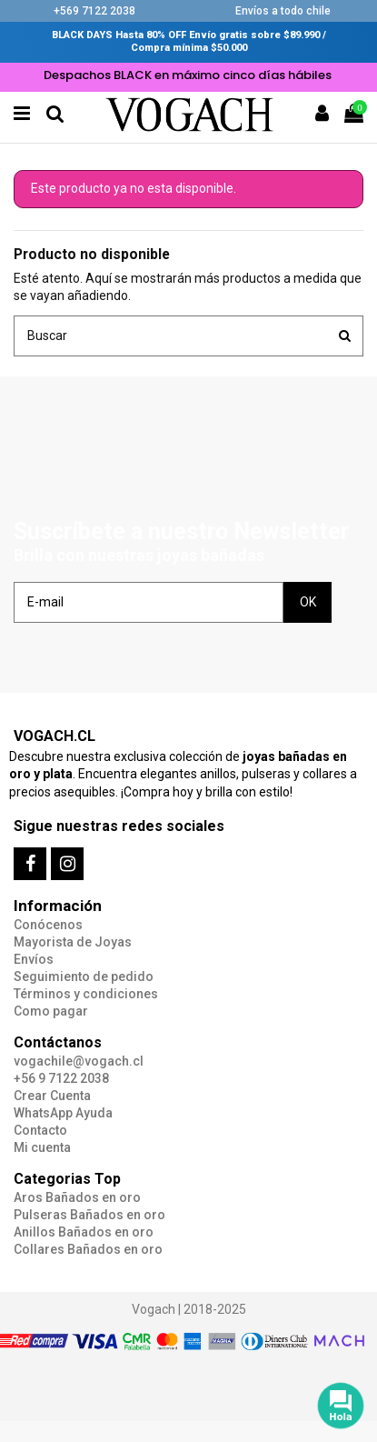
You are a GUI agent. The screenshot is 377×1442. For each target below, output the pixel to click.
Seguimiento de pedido (84, 976)
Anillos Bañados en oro (84, 1232)
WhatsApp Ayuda (63, 1113)
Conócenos (48, 924)
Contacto (40, 1130)
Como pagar (51, 1011)
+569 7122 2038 (94, 11)
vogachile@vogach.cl (79, 1061)
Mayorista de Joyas (73, 942)
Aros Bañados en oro (77, 1197)
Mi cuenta (42, 1147)
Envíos (34, 959)
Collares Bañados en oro (88, 1249)
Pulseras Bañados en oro (89, 1214)
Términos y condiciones (86, 993)
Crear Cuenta (52, 1095)
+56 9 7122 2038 (61, 1078)
